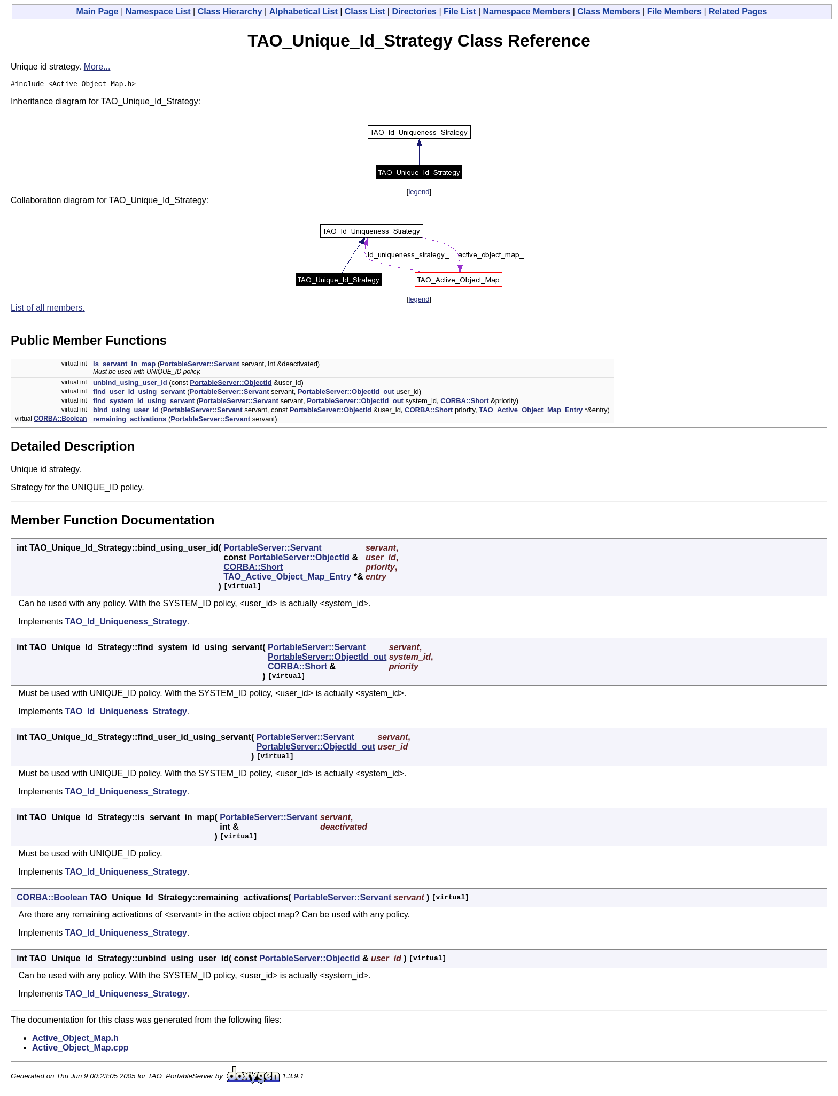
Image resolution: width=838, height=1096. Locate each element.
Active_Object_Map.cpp (80, 1049)
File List (460, 11)
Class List (365, 11)
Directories (414, 11)
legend (418, 193)
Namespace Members (527, 11)
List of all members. (48, 309)
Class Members (608, 11)
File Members (674, 11)
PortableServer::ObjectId (230, 384)
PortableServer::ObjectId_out (346, 393)
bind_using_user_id (126, 411)
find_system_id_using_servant (144, 402)
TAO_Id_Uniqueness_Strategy (126, 623)
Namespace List (158, 11)
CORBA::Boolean (60, 420)
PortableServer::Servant (199, 365)
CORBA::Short (464, 402)
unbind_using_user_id (130, 384)
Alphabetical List (303, 11)
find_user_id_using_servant (139, 393)
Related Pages (738, 11)
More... (97, 66)
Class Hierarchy (230, 11)
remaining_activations (129, 420)
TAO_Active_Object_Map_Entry (531, 411)
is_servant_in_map (124, 365)
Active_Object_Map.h (75, 1039)
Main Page (97, 11)
